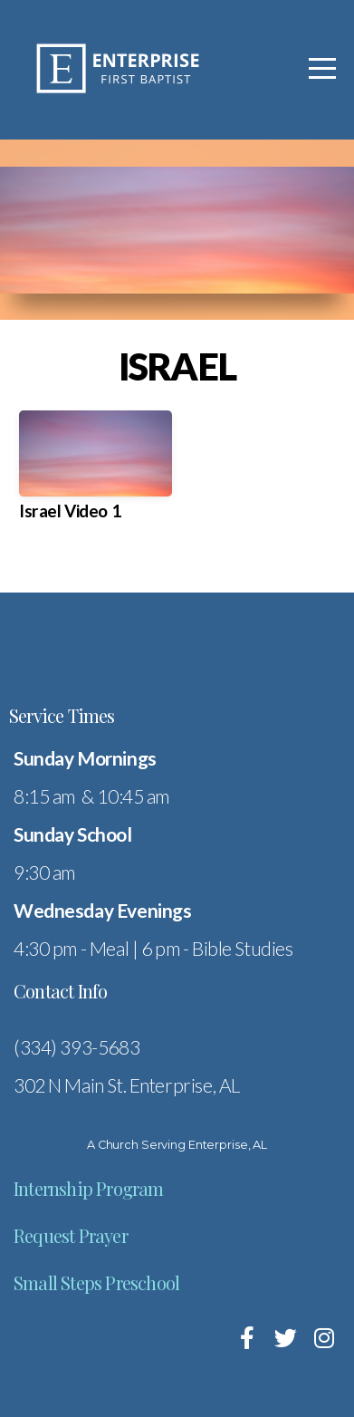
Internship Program (89, 1188)
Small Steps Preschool (96, 1282)
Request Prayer (71, 1235)
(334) (37, 1047)
